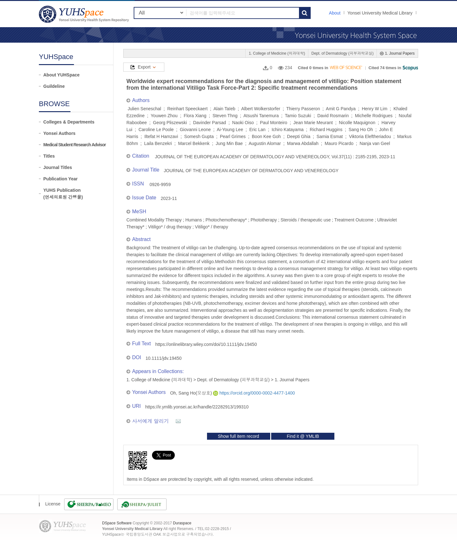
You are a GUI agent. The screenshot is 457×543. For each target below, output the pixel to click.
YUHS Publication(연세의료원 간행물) (63, 194)
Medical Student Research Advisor (74, 144)
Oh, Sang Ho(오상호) (191, 392)
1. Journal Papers (400, 53)
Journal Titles (57, 167)
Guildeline (54, 86)
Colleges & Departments (68, 121)
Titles (49, 156)
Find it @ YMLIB (303, 436)
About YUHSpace (61, 74)
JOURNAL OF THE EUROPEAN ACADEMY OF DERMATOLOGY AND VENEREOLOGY (251, 170)
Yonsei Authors (59, 133)
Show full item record (238, 436)
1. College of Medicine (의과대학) (277, 53)
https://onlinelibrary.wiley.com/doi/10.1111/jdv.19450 (206, 344)
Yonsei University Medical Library (379, 12)
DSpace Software (116, 523)
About (335, 12)
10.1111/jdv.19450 (163, 358)
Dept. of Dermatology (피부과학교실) (342, 53)
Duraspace (182, 523)
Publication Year (60, 178)
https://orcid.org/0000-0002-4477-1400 (254, 392)
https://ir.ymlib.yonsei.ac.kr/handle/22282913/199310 (197, 406)
